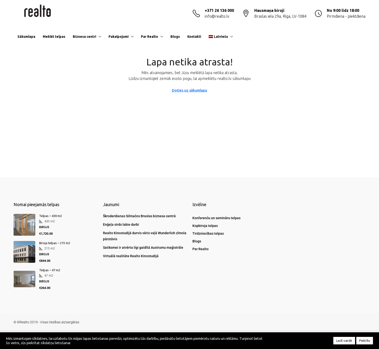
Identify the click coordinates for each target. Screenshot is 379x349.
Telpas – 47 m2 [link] (49, 270)
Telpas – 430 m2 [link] (50, 215)
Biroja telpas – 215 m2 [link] (54, 243)
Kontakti (194, 37)
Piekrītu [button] (364, 340)
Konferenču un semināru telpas (216, 218)
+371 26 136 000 (219, 10)
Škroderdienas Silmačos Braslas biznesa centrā (139, 216)
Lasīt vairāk (344, 340)
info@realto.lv (217, 16)
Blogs (175, 37)
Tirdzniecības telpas (208, 233)
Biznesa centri (84, 37)
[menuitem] (358, 36)
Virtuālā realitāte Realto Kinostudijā (131, 256)
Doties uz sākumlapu (189, 90)
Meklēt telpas (54, 37)
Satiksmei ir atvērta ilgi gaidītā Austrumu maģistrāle (143, 247)
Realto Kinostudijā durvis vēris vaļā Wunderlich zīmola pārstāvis (144, 236)
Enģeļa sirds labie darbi (121, 224)
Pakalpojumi (119, 37)
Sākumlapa (26, 37)
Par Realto (149, 37)
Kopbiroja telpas (205, 226)
